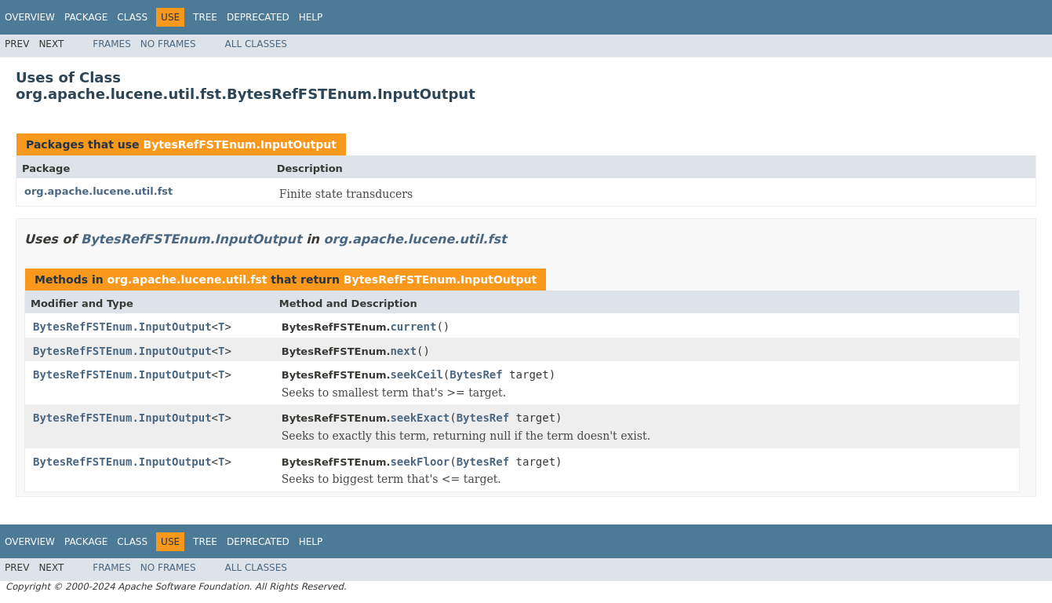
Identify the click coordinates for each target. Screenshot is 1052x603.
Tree (205, 17)
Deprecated (258, 17)
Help (311, 17)
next (403, 351)
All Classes (256, 43)
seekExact (420, 417)
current (413, 326)
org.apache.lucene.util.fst (98, 191)
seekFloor (420, 461)
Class (132, 17)
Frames (112, 43)
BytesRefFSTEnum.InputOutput (239, 144)
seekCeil (416, 374)
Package (85, 17)
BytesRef (476, 374)
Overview (30, 17)
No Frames (168, 43)
